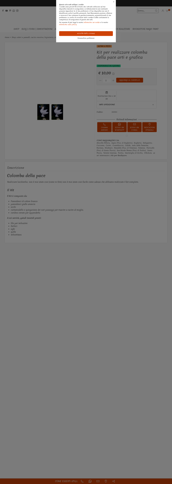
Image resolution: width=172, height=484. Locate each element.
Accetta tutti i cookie (86, 33)
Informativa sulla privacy (68, 25)
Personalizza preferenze (86, 38)
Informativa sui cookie (92, 22)
